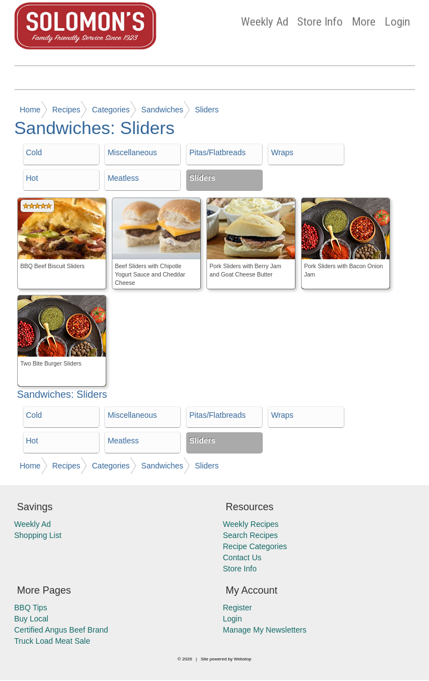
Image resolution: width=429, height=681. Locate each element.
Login (397, 21)
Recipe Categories (255, 546)
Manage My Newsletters (265, 629)
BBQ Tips (30, 607)
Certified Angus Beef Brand (61, 629)
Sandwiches (162, 109)
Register (237, 607)
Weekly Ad (264, 21)
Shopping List (38, 535)
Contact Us (242, 557)
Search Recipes (250, 535)
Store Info (320, 21)
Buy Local (31, 618)
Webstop (242, 659)
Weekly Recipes (251, 524)
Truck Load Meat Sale (52, 640)
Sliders (207, 109)
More (364, 21)
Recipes (66, 109)
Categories (111, 109)
